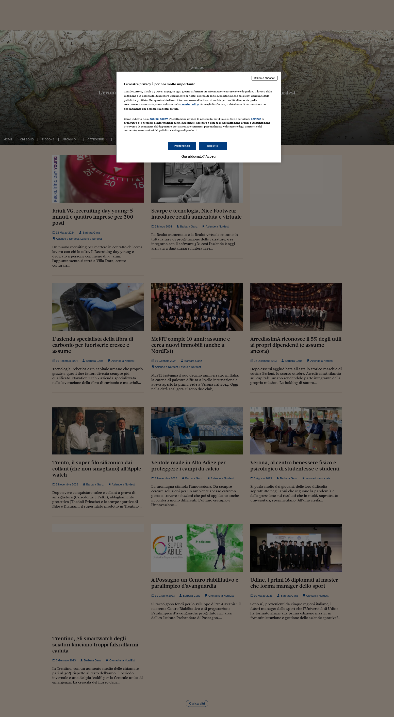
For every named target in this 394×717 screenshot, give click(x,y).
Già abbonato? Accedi (199, 156)
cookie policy (189, 104)
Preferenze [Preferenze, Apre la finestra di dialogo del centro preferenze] (182, 145)
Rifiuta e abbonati (264, 77)
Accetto (213, 145)
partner (256, 118)
